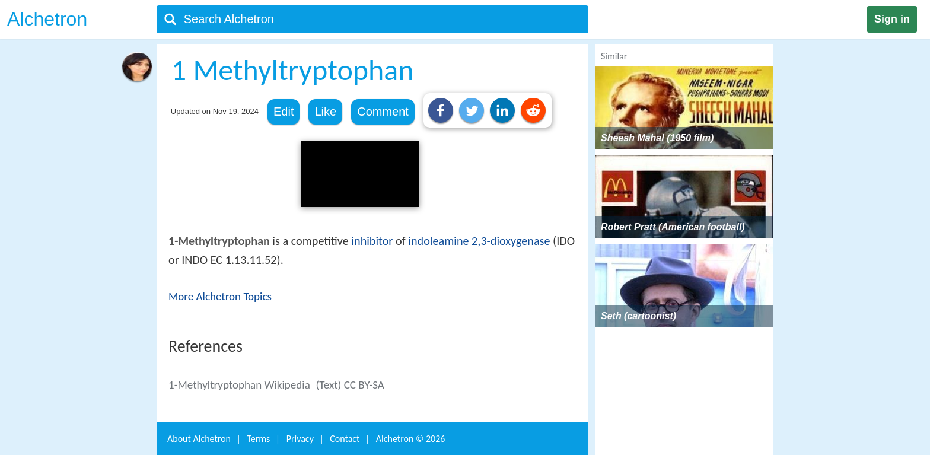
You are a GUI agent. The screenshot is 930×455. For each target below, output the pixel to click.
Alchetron (47, 19)
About (199, 438)
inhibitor (372, 241)
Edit (283, 111)
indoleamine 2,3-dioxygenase (479, 241)
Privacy (300, 438)
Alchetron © (410, 438)
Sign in (892, 19)
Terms (258, 438)
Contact (344, 438)
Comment (383, 111)
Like (325, 111)
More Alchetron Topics (220, 296)
